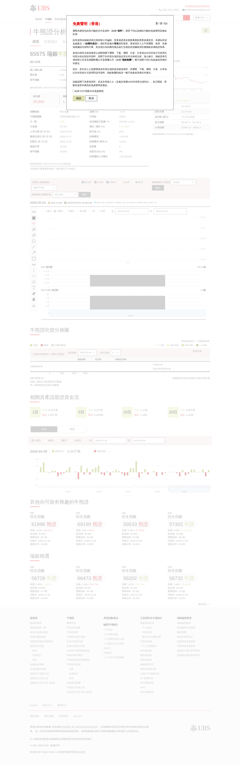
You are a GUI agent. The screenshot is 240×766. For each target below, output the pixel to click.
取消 (91, 98)
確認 (78, 98)
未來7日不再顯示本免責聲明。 (89, 91)
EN (165, 23)
